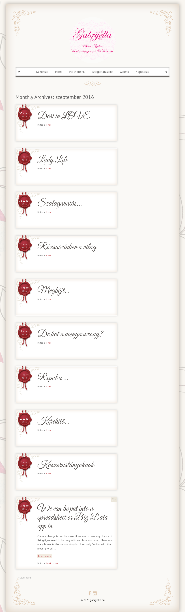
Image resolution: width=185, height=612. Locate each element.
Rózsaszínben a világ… (69, 247)
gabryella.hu (97, 600)
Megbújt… (53, 290)
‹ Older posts (24, 577)
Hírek (59, 72)
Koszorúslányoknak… (68, 465)
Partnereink (77, 72)
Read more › (44, 556)
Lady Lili (52, 160)
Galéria (124, 72)
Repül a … (52, 378)
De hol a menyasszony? (70, 334)
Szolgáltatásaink (102, 72)
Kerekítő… (53, 421)
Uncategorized (52, 563)
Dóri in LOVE (63, 116)
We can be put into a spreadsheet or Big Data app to (72, 517)
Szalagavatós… (59, 203)
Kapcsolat (142, 72)
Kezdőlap (42, 72)
